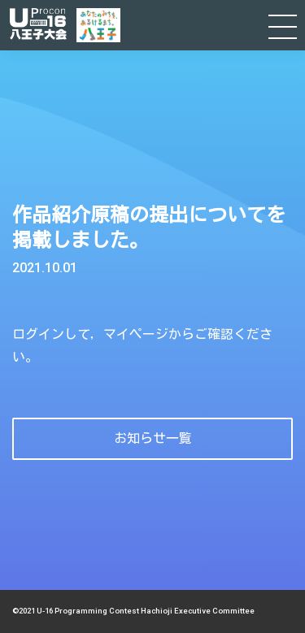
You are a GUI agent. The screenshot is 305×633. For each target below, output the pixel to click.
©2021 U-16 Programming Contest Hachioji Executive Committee (133, 610)
